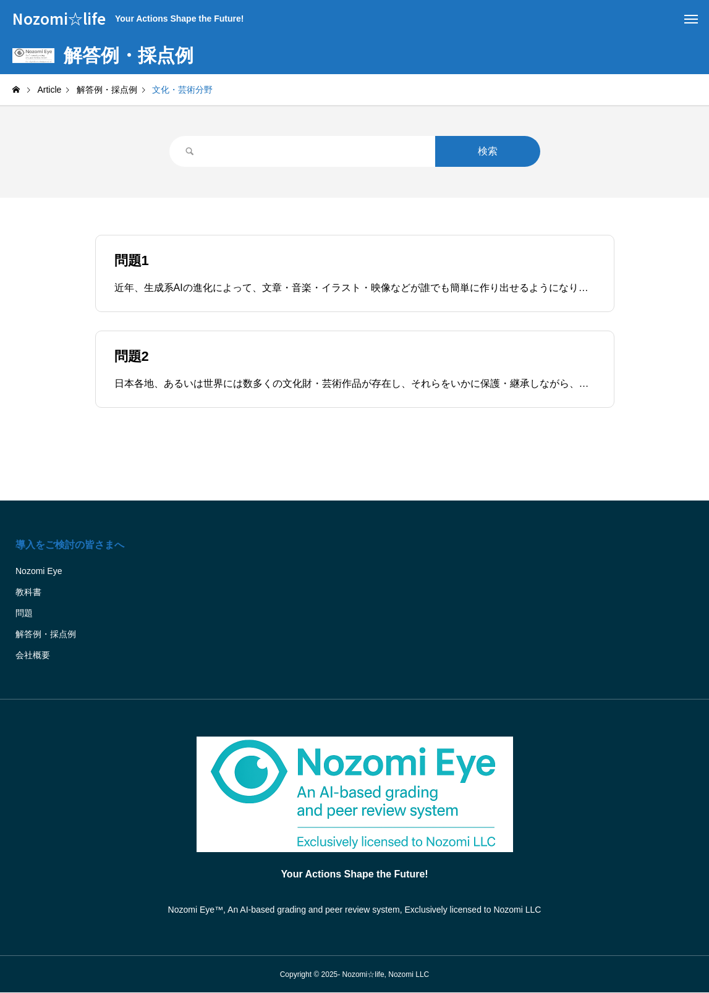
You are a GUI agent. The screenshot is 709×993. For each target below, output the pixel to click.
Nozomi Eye (38, 571)
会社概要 (32, 655)
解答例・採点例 (45, 634)
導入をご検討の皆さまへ (69, 544)
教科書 (28, 592)
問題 (24, 613)
